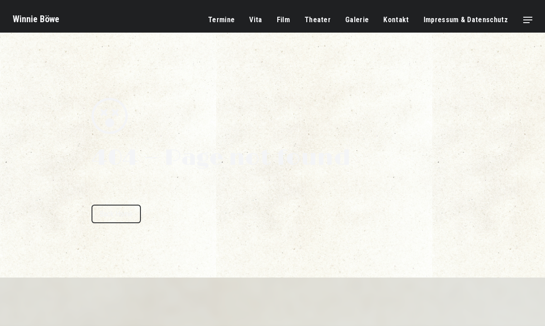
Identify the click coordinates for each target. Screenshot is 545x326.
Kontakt (396, 19)
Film (283, 19)
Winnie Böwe (36, 19)
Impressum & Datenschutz (466, 19)
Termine (221, 19)
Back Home (116, 214)
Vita (255, 19)
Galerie (357, 19)
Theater (317, 19)
